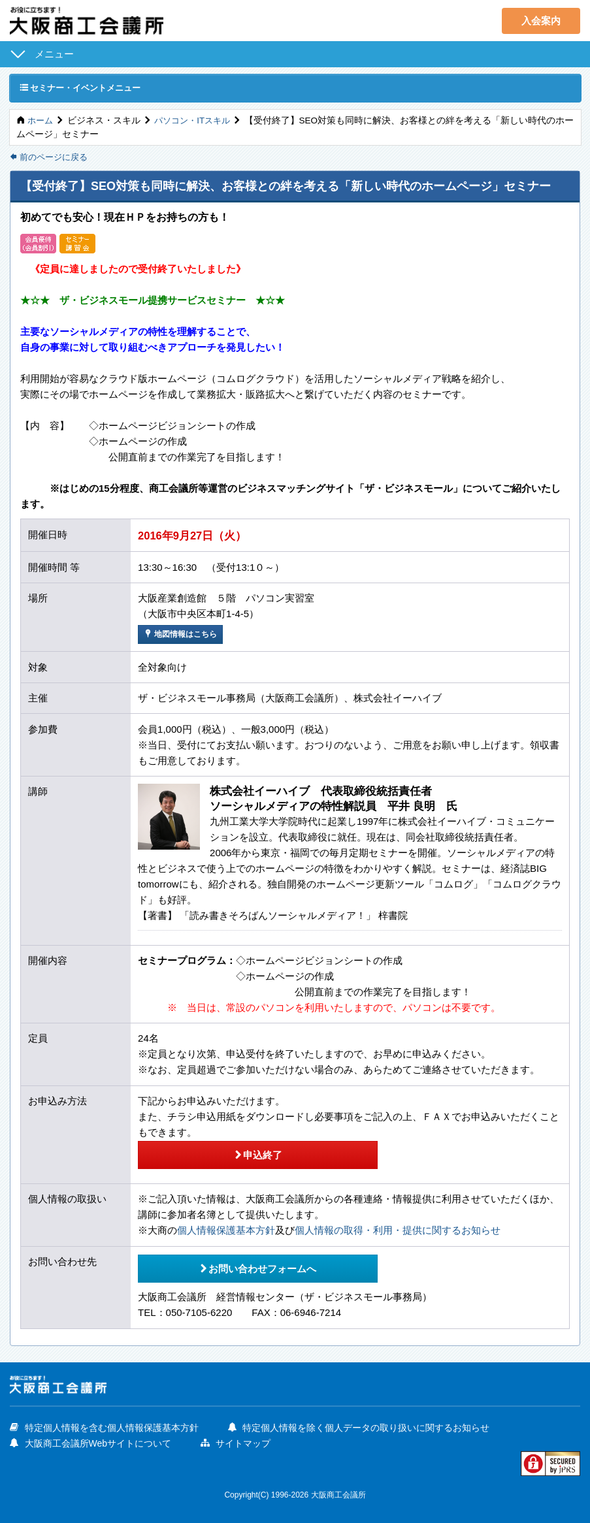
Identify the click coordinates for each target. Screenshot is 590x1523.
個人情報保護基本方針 (226, 1229)
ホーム (41, 121)
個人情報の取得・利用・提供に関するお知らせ (397, 1229)
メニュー (54, 53)
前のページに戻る (51, 158)
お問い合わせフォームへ (241, 1266)
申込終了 (240, 1155)
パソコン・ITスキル (196, 121)
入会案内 (541, 20)
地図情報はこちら (183, 635)
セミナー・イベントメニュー (85, 87)
